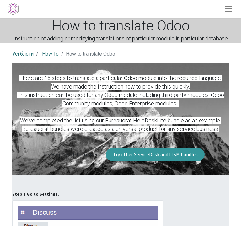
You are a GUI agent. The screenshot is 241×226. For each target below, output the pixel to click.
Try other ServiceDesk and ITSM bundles (155, 154)
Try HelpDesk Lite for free (71, 154)
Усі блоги (23, 54)
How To (50, 54)
